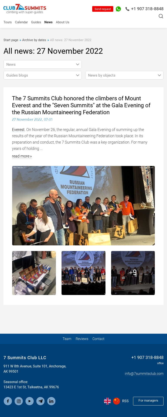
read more (20, 156)
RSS (125, 401)
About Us (62, 22)
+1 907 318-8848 (144, 8)
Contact (98, 339)
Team (67, 339)
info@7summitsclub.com (144, 374)
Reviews (82, 339)
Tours (7, 22)
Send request (103, 9)
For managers (148, 401)
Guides (36, 22)
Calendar (21, 22)
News (48, 22)
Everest (18, 129)
